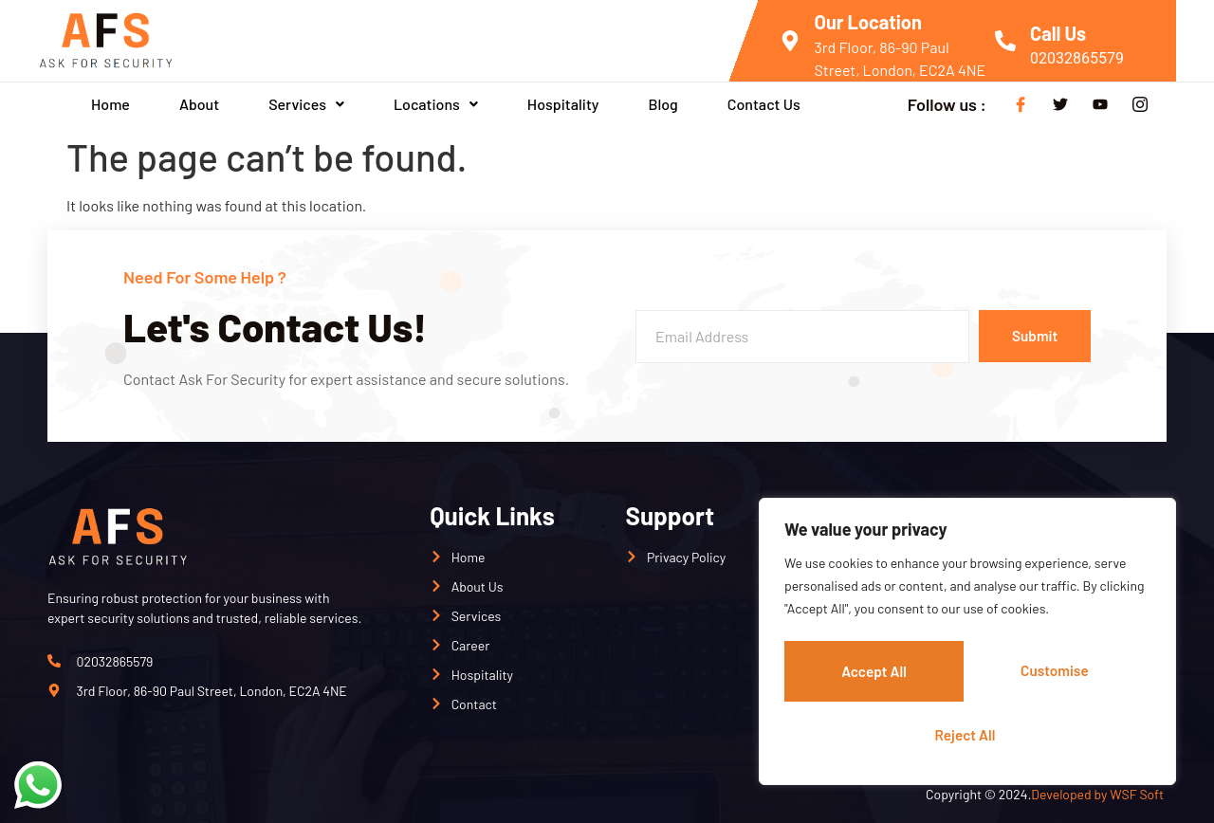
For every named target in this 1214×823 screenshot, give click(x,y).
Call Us (1058, 33)
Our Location (868, 21)
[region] (967, 645)
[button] (306, 104)
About (199, 104)
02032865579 (1077, 58)
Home (110, 104)
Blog (662, 104)
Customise (874, 674)
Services (306, 104)
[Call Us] (1005, 40)
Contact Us (763, 104)
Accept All (967, 734)
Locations (436, 104)
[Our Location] (790, 40)
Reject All (1057, 674)
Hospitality (563, 104)
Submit (1029, 336)
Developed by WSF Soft (1099, 794)
